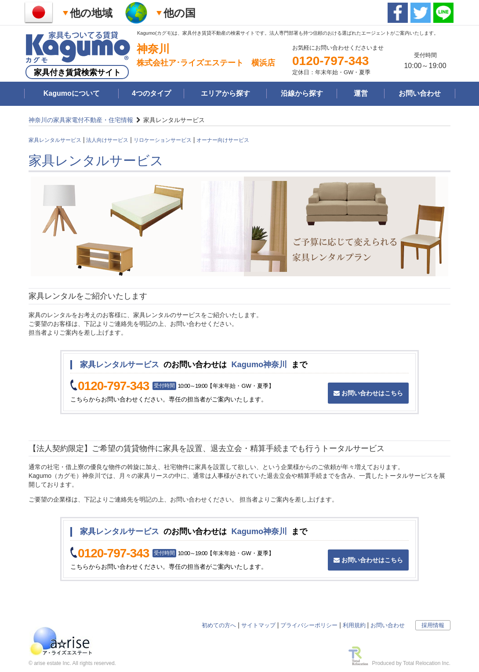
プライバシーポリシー (308, 625)
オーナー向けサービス (222, 140)
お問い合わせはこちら (368, 393)
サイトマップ (258, 625)
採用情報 (432, 625)
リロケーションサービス (163, 140)
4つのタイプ (151, 93)
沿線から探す (302, 93)
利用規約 (354, 625)
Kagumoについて (72, 93)
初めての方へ (219, 625)
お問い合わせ (420, 93)
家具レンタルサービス (55, 140)
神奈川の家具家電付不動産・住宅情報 (81, 119)
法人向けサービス (107, 140)
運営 (361, 93)
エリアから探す (225, 93)
